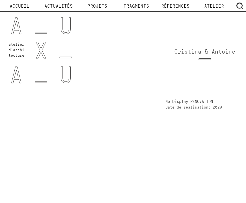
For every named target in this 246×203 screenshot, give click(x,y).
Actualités (58, 6)
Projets (97, 6)
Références (175, 6)
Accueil (19, 6)
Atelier (214, 6)
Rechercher (240, 6)
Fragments (136, 6)
